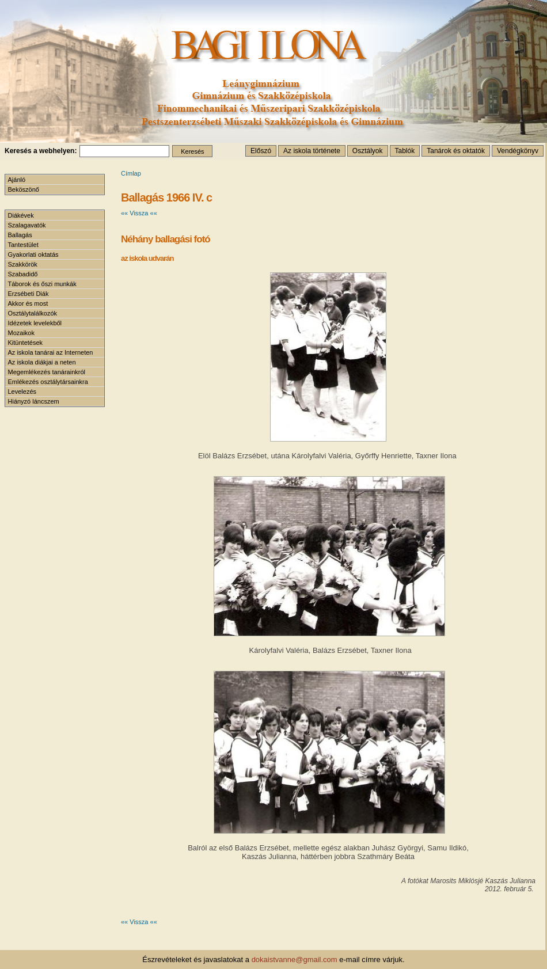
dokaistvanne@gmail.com (294, 959)
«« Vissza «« (139, 213)
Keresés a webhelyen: (41, 151)
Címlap (131, 173)
